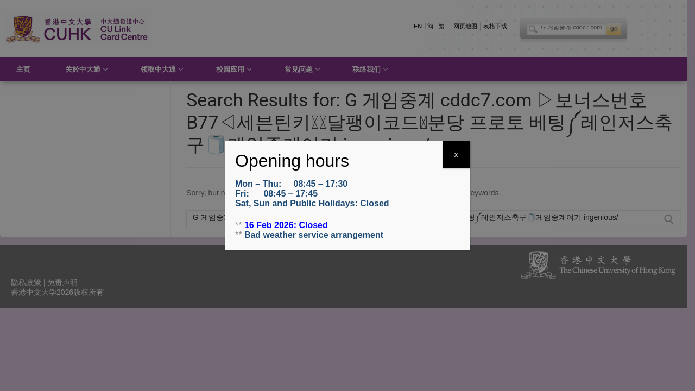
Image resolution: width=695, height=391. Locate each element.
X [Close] (456, 155)
